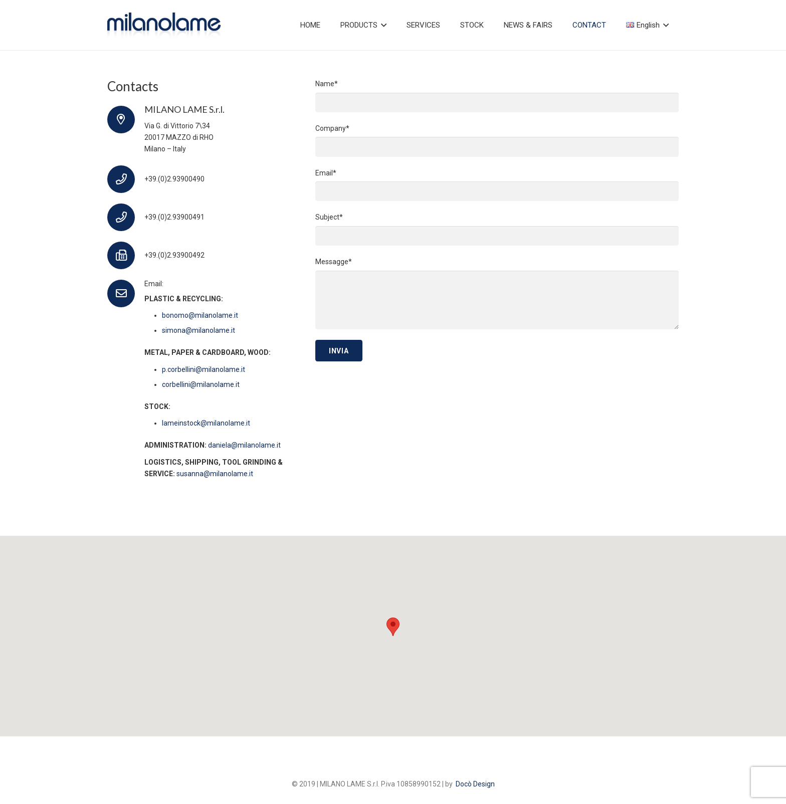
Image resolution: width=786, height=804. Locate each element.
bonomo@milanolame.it (200, 315)
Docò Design (475, 784)
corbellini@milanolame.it (201, 384)
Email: (153, 284)
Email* (497, 185)
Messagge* (497, 293)
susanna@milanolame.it (214, 474)
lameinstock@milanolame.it (206, 423)
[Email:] (125, 293)
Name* (497, 96)
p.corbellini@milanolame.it (203, 369)
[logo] (164, 25)
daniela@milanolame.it (244, 445)
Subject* (497, 229)
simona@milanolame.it (198, 330)
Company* (497, 140)
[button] (381, 25)
